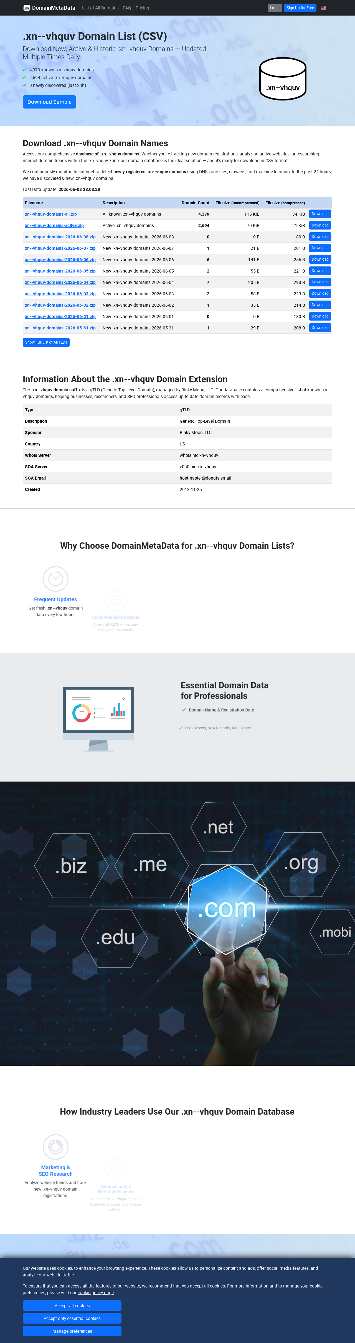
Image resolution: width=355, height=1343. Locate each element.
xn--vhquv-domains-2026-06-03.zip (60, 294)
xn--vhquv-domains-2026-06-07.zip (60, 248)
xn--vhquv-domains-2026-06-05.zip (60, 271)
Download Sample (49, 101)
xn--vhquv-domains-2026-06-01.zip (60, 316)
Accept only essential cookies (72, 1318)
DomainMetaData (49, 8)
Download (320, 213)
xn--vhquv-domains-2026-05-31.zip (60, 328)
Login (275, 7)
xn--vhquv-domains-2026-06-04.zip (60, 282)
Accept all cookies (72, 1305)
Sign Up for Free (300, 7)
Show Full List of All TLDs (46, 342)
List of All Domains (100, 8)
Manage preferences (72, 1331)
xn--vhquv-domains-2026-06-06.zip (60, 259)
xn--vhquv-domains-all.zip (51, 214)
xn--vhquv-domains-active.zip (54, 225)
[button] (325, 8)
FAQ (127, 8)
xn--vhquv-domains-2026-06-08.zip (60, 237)
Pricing (142, 8)
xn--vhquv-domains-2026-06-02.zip (60, 305)
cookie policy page (96, 1292)
